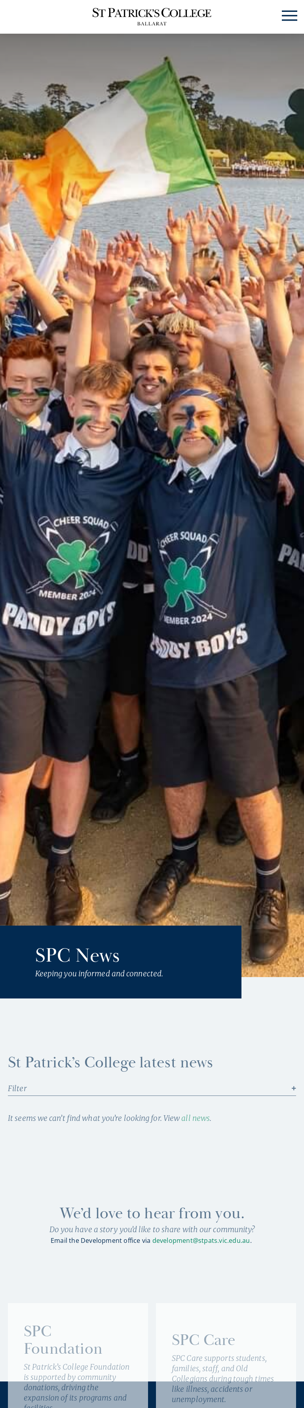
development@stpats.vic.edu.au (201, 1240)
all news (195, 1118)
